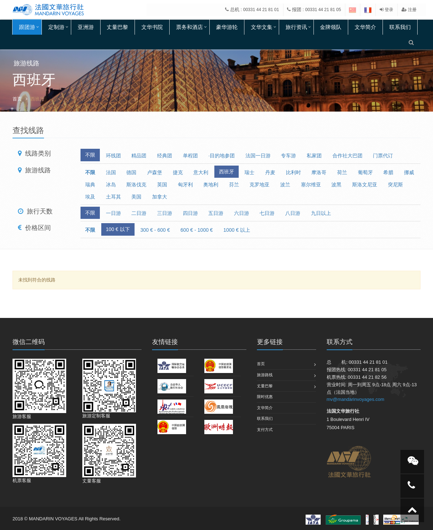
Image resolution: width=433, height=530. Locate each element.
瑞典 (90, 184)
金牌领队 (330, 27)
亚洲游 (86, 27)
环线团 (113, 155)
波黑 (336, 184)
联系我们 (400, 27)
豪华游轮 (227, 27)
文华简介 (365, 27)
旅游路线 (265, 375)
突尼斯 (395, 184)
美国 (136, 197)
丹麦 (270, 172)
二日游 (138, 213)
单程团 (190, 155)
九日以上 (321, 213)
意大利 (200, 172)
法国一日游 (258, 155)
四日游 (190, 213)
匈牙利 (185, 184)
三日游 (164, 213)
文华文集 (261, 27)
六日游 (241, 213)
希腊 (388, 172)
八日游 (292, 213)
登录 (386, 9)
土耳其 (113, 197)
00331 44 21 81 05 (323, 9)
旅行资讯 (296, 27)
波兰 (285, 184)
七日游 (266, 213)
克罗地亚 (259, 184)
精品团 (138, 155)
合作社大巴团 (347, 155)
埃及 (90, 197)
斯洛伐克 (136, 184)
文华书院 (152, 27)
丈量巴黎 (117, 27)
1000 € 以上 (236, 230)
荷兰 (342, 172)
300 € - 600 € (155, 230)
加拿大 (159, 197)
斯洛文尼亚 (364, 184)
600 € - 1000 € (196, 230)
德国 (131, 172)
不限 (90, 155)
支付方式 (265, 429)
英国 (162, 184)
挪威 (409, 172)
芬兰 (234, 184)
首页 (17, 99)
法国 (111, 172)
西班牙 (226, 172)
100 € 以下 (118, 229)
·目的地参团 (221, 155)
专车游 (288, 155)
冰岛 (111, 184)
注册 (409, 9)
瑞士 (249, 172)
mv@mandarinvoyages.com (355, 399)
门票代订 (383, 155)
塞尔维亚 (311, 184)
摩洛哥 (318, 172)
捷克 (178, 172)
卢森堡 (154, 172)
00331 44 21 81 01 (261, 9)
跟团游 (27, 27)
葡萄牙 (365, 172)
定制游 (56, 27)
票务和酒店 (189, 27)
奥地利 (210, 184)
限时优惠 (265, 396)
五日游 (215, 213)
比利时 (293, 172)
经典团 (164, 155)
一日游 (113, 213)
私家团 (314, 155)
